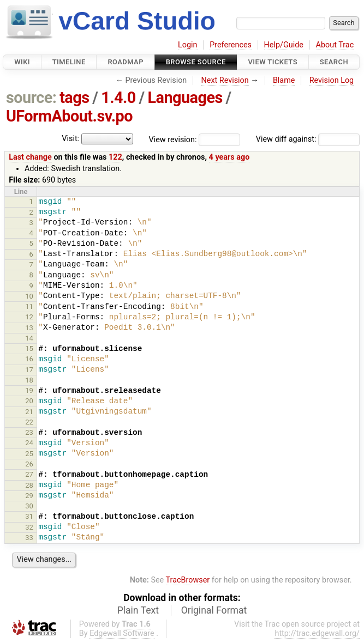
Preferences (231, 45)
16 (29, 359)
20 (29, 401)
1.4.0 (118, 97)
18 (29, 380)
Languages (184, 97)
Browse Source (196, 62)
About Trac (335, 45)
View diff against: (308, 139)
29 (29, 496)
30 (29, 506)
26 (29, 464)
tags (74, 97)
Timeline (69, 62)
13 (29, 328)
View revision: (173, 139)
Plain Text (138, 610)
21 (29, 412)
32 (29, 527)
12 (29, 317)
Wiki (22, 62)
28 (29, 485)
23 (29, 432)
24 (29, 443)
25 (29, 454)
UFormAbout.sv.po (69, 116)
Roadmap (126, 62)
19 (29, 390)
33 (29, 537)
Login (188, 45)
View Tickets (272, 62)
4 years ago (229, 157)
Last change (30, 157)
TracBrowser (188, 580)
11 (29, 306)
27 (29, 474)
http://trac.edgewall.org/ (317, 633)
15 (29, 348)
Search (334, 62)
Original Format (214, 610)
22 (29, 422)
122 (115, 157)
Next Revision (224, 80)
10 (29, 296)
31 (29, 516)
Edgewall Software (121, 633)
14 (29, 338)
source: (31, 97)
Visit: (70, 138)
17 (29, 370)
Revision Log (331, 80)
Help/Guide (283, 45)
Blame (284, 80)
